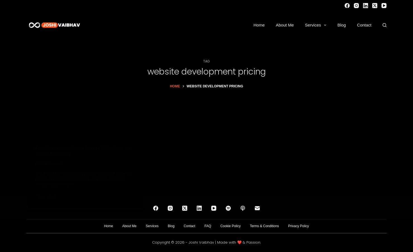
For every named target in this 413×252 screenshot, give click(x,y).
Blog (341, 25)
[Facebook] (347, 5)
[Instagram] (356, 5)
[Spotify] (228, 208)
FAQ (208, 226)
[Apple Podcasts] (242, 208)
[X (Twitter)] (374, 5)
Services (317, 25)
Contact (364, 25)
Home (259, 25)
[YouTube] (383, 5)
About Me (285, 25)
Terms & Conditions (264, 226)
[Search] (384, 25)
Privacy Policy (298, 226)
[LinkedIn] (365, 5)
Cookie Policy (230, 226)
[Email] (257, 208)
